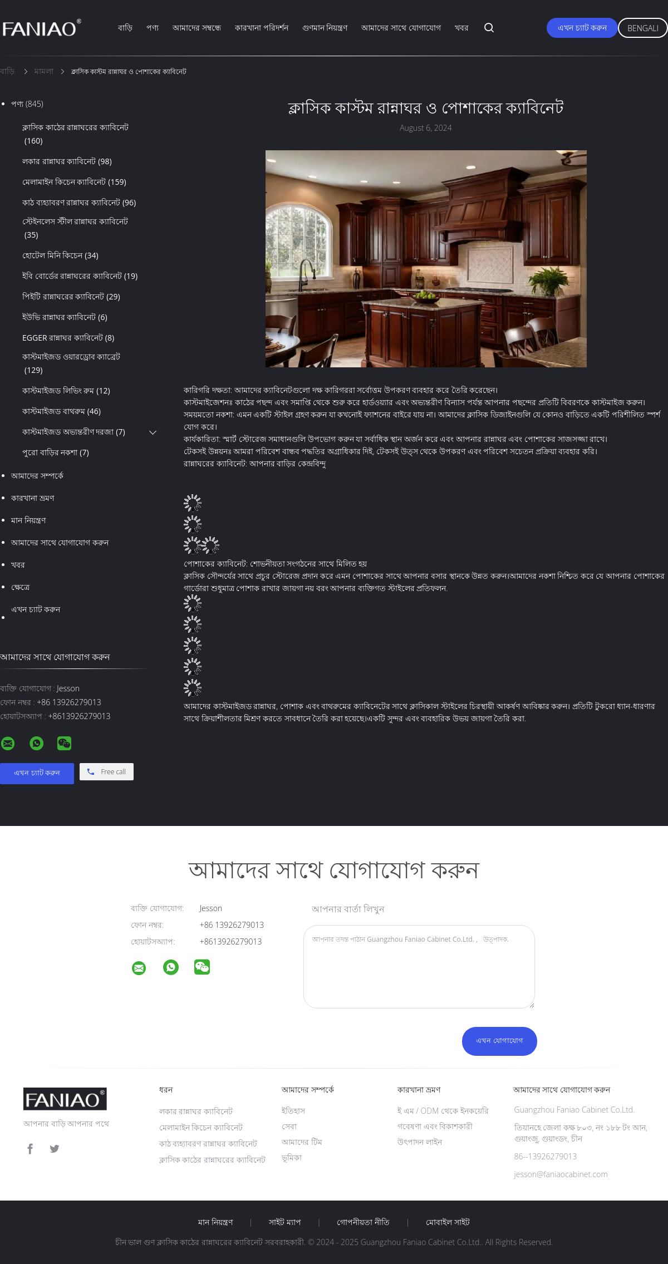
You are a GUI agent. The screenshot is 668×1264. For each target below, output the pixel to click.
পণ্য (152, 27)
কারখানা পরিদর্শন (261, 27)
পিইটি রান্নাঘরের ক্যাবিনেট (71, 296)
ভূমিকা (292, 1157)
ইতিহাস (293, 1110)
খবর (462, 27)
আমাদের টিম (302, 1142)
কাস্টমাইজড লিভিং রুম (66, 390)
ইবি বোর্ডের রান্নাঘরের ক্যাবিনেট (79, 276)
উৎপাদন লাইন (419, 1142)
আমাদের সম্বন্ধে (197, 27)
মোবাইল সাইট (448, 1222)
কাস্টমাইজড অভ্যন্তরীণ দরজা (73, 432)
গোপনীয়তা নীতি (363, 1222)
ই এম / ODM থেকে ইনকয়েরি (443, 1110)
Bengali (643, 28)
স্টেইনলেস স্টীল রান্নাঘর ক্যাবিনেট (75, 229)
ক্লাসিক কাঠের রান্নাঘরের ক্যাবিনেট (75, 134)
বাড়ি (125, 27)
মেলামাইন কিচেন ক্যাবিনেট (74, 182)
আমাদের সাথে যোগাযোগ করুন (60, 542)
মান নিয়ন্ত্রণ (28, 520)
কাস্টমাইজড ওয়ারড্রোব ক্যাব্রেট (71, 364)
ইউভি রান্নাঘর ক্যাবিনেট (64, 317)
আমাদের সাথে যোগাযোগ (400, 27)
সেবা (289, 1126)
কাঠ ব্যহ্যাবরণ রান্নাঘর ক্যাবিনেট (79, 202)
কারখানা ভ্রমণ (32, 498)
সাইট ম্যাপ (285, 1222)
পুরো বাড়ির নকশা (55, 452)
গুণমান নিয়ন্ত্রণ (325, 27)
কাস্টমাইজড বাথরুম (61, 411)
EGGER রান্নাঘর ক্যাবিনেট (68, 338)
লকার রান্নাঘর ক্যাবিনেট (67, 161)
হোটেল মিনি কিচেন (60, 255)
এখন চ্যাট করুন (582, 27)
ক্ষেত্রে (20, 587)
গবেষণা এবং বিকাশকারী (435, 1126)
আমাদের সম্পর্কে (37, 475)
